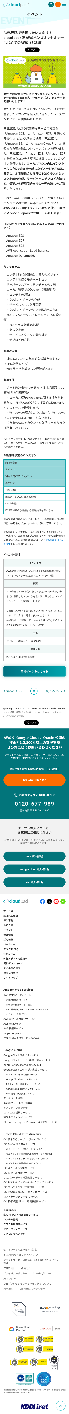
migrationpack (12, 1033)
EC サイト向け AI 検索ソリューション (23, 1083)
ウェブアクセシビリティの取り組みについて (27, 1283)
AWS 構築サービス (13, 1028)
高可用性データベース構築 (17, 1103)
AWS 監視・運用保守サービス (19, 1018)
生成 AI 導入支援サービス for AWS (21, 1038)
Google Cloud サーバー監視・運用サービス (27, 1060)
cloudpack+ (10, 1210)
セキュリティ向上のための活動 (20, 1249)
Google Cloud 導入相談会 (34, 869)
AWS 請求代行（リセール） (18, 995)
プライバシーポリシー (15, 1273)
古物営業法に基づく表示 (32, 1288)
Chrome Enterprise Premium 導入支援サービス (30, 1122)
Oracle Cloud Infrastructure (22, 1134)
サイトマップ (10, 977)
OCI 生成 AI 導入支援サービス (19, 1144)
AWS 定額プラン (12, 1023)
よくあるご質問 (11, 968)
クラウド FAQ (10, 949)
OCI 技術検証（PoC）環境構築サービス (24, 1201)
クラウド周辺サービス (15, 1224)
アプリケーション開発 (15, 1107)
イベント (8, 930)
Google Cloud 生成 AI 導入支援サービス (25, 1069)
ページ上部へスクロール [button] (65, 1403)
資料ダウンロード (13, 963)
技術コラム (9, 953)
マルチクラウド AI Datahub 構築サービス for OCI (29, 1153)
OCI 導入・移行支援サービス (18, 1168)
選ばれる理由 (10, 915)
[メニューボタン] (65, 4)
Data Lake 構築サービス (16, 1112)
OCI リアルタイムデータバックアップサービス (28, 1182)
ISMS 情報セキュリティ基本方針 (20, 1254)
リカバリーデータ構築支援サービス (22, 1177)
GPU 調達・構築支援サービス (20, 1093)
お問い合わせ (58, 4)
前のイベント (14, 691)
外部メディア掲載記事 (15, 958)
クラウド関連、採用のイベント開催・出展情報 (45, 708)
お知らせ (8, 925)
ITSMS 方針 (9, 1268)
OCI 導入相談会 (34, 882)
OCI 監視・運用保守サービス (18, 1172)
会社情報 (8, 934)
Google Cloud (12, 1050)
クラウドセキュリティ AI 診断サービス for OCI (27, 1158)
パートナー (9, 944)
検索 (51, 4)
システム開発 (10, 1219)
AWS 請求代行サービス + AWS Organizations (27, 1009)
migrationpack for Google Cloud (22, 1064)
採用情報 (8, 939)
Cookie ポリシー (42, 1273)
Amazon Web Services (18, 989)
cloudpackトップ (13, 708)
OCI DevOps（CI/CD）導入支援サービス (25, 1191)
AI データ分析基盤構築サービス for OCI (24, 1163)
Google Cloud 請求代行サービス (21, 1055)
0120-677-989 (34, 803)
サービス (8, 911)
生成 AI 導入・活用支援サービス (20, 1214)
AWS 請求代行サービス (17, 999)
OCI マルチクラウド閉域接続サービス (23, 1187)
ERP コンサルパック (14, 1233)
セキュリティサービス (15, 1229)
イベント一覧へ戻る (35, 691)
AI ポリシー (9, 1278)
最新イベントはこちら (34, 671)
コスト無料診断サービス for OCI (20, 1196)
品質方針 (26, 1268)
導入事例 (8, 920)
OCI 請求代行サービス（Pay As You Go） (25, 1139)
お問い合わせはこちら (35, 780)
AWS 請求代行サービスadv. (19, 1004)
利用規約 (8, 1288)
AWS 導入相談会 (35, 856)
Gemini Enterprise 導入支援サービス (23, 1088)
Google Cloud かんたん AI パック (21, 1079)
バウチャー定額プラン (16, 1014)
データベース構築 (13, 1098)
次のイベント (54, 691)
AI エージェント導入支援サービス (21, 1074)
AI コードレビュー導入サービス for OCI (24, 1149)
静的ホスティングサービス (17, 1117)
